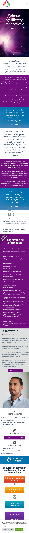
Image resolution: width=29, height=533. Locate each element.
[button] (15, 370)
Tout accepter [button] (19, 529)
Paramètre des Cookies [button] (8, 529)
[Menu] (26, 3)
